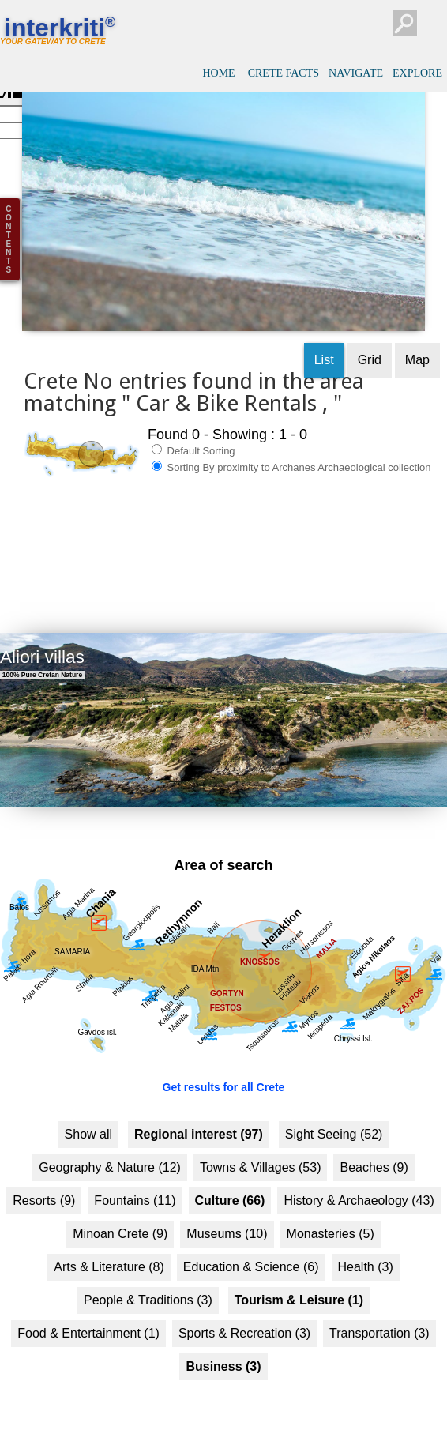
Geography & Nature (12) (110, 1139)
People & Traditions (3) (148, 1271)
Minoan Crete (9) (120, 1205)
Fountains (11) (134, 1172)
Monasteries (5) (330, 1205)
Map (417, 331)
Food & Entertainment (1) (88, 1305)
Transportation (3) (379, 1305)
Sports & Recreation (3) (244, 1305)
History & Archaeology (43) (359, 1172)
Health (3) (365, 1238)
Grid (369, 331)
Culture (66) (230, 1172)
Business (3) (223, 1338)
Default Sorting (193, 422)
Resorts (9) (44, 1172)
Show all (88, 1105)
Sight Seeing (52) (334, 1105)
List (324, 331)
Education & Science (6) (251, 1238)
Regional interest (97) (198, 1105)
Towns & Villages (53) (260, 1139)
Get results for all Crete (224, 1058)
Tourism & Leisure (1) (299, 1271)
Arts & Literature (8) (109, 1238)
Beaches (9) (374, 1139)
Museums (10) (226, 1205)
